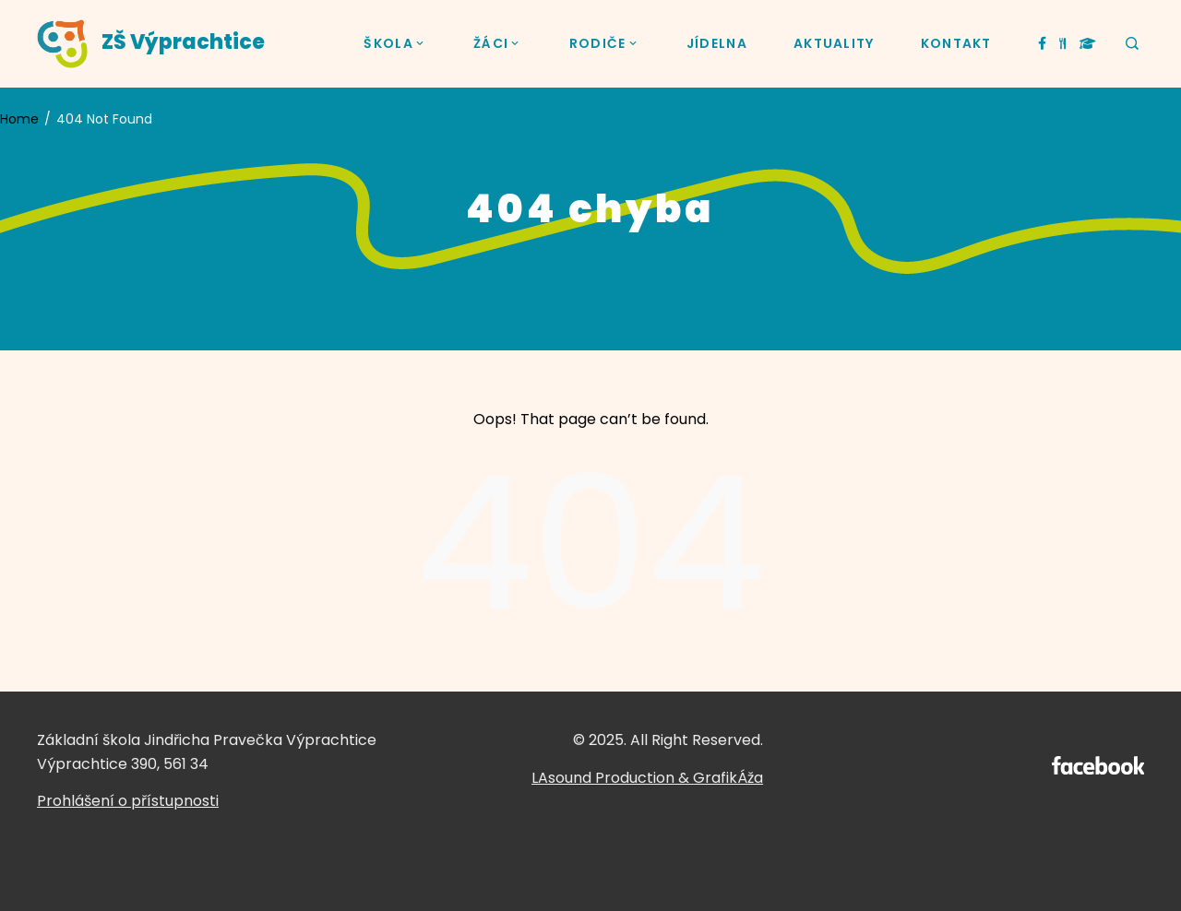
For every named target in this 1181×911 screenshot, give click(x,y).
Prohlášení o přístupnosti (128, 800)
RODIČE (604, 43)
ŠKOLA (395, 43)
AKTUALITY (834, 43)
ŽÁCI (498, 43)
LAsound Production (602, 777)
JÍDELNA (716, 43)
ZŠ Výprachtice (183, 42)
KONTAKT (956, 43)
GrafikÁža (728, 777)
